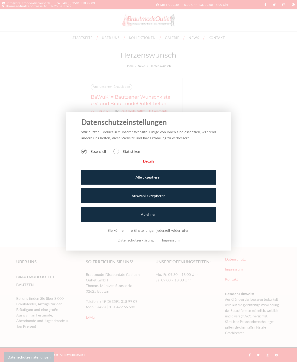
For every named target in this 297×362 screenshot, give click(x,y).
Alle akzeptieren (148, 177)
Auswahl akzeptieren (148, 195)
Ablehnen (148, 214)
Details (148, 161)
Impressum (171, 240)
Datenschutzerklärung (136, 240)
